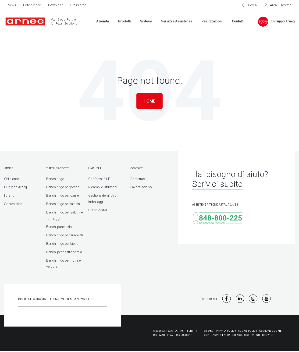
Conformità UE (99, 179)
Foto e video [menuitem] (32, 5)
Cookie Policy (247, 331)
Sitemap (209, 331)
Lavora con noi (141, 187)
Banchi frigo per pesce (62, 187)
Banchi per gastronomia (64, 252)
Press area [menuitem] (78, 5)
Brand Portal (97, 210)
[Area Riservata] (277, 5)
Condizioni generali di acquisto (226, 335)
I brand (9, 195)
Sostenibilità (13, 204)
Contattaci (138, 179)
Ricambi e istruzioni (102, 187)
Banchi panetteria (59, 227)
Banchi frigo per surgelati (64, 235)
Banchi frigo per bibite (62, 243)
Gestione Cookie (270, 331)
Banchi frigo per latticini (63, 204)
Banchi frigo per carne (62, 195)
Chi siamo (11, 179)
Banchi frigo (55, 179)
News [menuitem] (12, 5)
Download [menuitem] (55, 5)
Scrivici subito (217, 184)
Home (149, 101)
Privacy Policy (226, 331)
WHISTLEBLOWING (263, 335)
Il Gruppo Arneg (15, 187)
